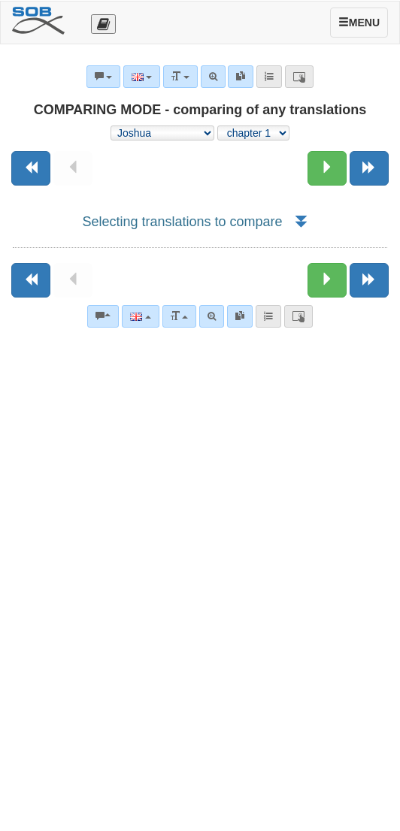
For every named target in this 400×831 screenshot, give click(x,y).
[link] (240, 316)
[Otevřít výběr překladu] (103, 24)
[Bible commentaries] (103, 316)
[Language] (140, 316)
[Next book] (369, 168)
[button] (300, 221)
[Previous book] (30, 168)
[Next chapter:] (327, 168)
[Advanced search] (211, 316)
